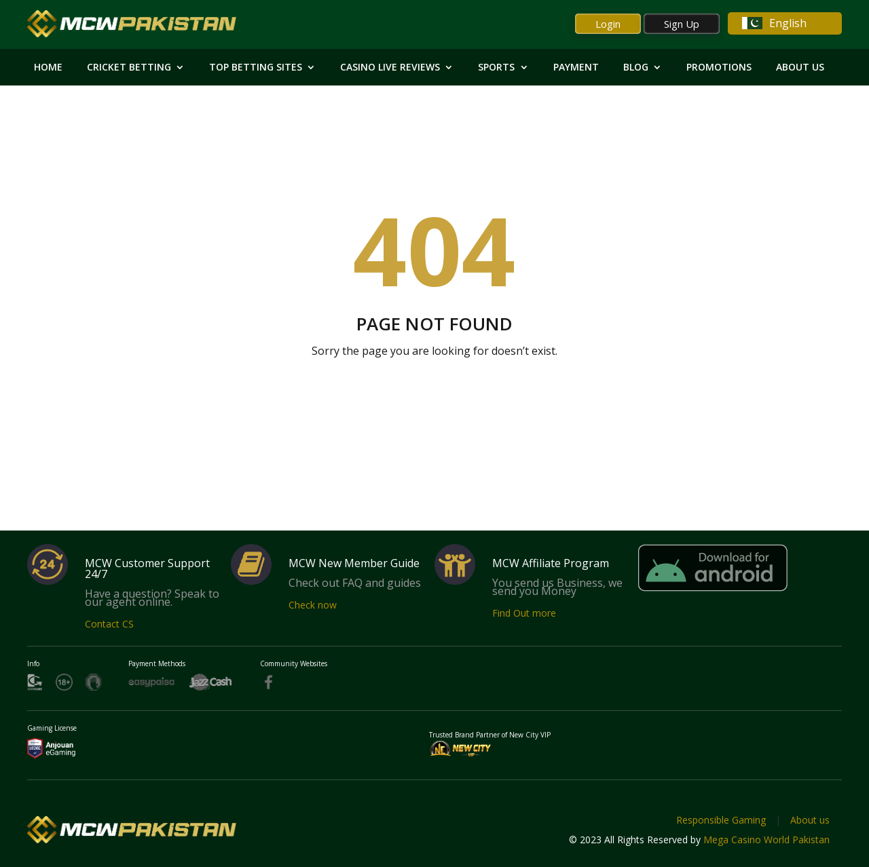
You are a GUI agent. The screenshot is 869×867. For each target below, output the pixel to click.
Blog (635, 67)
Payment (576, 67)
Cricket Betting (129, 67)
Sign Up (681, 24)
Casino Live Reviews (390, 67)
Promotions (719, 67)
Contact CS (109, 623)
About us (810, 819)
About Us (800, 67)
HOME (48, 67)
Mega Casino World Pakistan (766, 839)
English (774, 23)
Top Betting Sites (255, 67)
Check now (313, 604)
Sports (496, 67)
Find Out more (524, 612)
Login (608, 24)
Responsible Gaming (721, 819)
